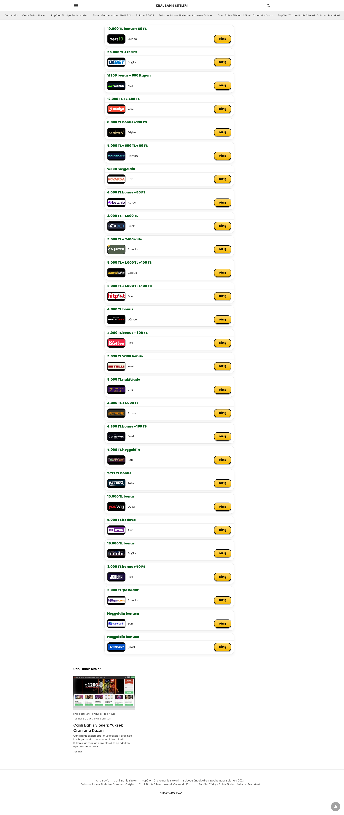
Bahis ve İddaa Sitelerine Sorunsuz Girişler (186, 15)
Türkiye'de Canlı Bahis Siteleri (92, 719)
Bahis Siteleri (81, 714)
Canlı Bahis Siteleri (34, 15)
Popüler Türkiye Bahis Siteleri (69, 15)
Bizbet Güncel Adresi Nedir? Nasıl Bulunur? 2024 (123, 15)
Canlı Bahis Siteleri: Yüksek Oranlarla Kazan (245, 15)
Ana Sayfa (11, 15)
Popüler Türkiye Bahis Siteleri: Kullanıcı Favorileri (309, 15)
